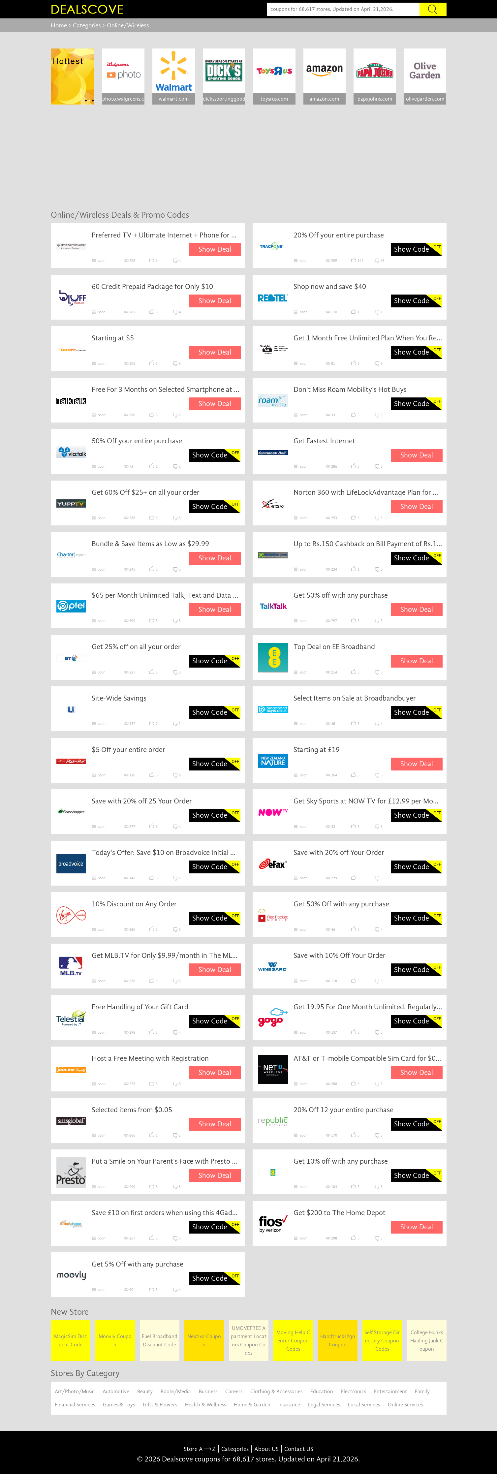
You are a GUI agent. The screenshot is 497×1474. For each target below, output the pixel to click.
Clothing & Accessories (276, 1392)
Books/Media (176, 1392)
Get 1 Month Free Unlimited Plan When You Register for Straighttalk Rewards (368, 338)
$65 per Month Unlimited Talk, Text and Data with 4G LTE (166, 595)
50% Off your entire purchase (137, 441)
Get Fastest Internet (324, 441)
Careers (233, 1392)
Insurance (289, 1405)
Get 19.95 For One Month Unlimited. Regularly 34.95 (368, 1007)
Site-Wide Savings (119, 698)
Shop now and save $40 (330, 286)
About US (266, 1449)
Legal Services (324, 1405)
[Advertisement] (249, 157)
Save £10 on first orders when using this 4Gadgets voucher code (166, 1212)
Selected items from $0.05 (132, 1110)
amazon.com (324, 99)
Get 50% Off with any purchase (341, 904)
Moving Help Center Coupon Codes (293, 1341)
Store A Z (200, 1449)
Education (321, 1392)
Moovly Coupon (115, 1340)
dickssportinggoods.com (224, 99)
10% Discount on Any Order (134, 904)
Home (59, 25)
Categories (87, 25)
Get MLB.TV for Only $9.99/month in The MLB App (166, 955)
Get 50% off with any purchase (341, 595)
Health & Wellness (205, 1405)
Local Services (364, 1405)
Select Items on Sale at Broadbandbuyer (355, 698)
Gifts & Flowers (160, 1405)
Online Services (405, 1405)
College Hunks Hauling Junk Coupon (426, 1341)
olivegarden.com (425, 99)
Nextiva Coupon (204, 1340)
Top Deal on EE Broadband (334, 647)
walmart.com (174, 99)
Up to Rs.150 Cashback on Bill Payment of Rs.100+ (368, 544)
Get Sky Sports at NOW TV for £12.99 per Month (368, 801)
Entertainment (390, 1392)
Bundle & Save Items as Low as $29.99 (150, 544)
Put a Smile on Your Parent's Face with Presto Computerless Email (166, 1161)
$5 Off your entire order (128, 749)
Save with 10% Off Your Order (340, 955)
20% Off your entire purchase (339, 235)
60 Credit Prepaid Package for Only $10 (152, 286)
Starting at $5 (113, 338)
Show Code (411, 249)
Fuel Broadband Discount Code (159, 1340)
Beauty (145, 1392)
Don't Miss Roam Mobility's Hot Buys (350, 389)
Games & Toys (119, 1405)
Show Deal (215, 249)
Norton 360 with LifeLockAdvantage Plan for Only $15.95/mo (368, 492)
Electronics (353, 1392)
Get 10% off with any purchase (341, 1161)
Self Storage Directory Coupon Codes (382, 1341)
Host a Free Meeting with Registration (150, 1058)
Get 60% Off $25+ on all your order (146, 492)
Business (208, 1392)
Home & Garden (252, 1405)
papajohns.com (374, 99)
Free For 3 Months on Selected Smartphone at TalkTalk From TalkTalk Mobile (166, 389)
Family (422, 1392)
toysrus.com (274, 99)
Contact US (298, 1449)
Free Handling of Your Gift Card (140, 1007)
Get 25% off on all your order (136, 647)
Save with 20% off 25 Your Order (142, 801)
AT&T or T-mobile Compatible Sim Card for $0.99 (368, 1058)
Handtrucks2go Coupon (337, 1340)
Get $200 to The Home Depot (340, 1212)
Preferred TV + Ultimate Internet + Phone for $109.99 (166, 235)
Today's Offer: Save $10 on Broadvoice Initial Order (166, 852)
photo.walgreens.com (123, 99)
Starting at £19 (317, 749)
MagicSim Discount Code (70, 1340)
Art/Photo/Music (75, 1392)
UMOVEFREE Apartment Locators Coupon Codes (248, 1340)
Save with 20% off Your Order (339, 852)
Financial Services (75, 1405)
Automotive (116, 1392)
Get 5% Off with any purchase (137, 1264)
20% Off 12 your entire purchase (343, 1110)
